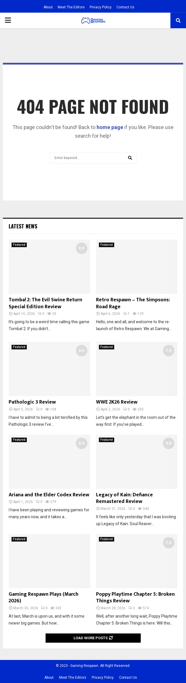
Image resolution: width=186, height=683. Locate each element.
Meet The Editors (71, 7)
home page (110, 127)
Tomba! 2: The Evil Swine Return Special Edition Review (45, 303)
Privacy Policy (101, 7)
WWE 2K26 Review (117, 402)
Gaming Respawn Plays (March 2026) (43, 597)
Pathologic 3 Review (32, 402)
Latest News (23, 226)
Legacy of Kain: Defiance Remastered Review (124, 498)
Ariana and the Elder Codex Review (49, 495)
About (48, 7)
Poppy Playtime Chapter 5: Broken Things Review (135, 597)
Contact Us (125, 7)
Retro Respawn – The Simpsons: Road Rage (133, 303)
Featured (19, 244)
